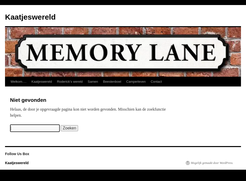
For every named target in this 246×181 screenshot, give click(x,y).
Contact (156, 81)
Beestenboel (112, 81)
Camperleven (136, 81)
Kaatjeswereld (30, 17)
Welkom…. (18, 81)
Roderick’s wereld (70, 81)
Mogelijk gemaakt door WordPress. (212, 163)
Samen (93, 81)
